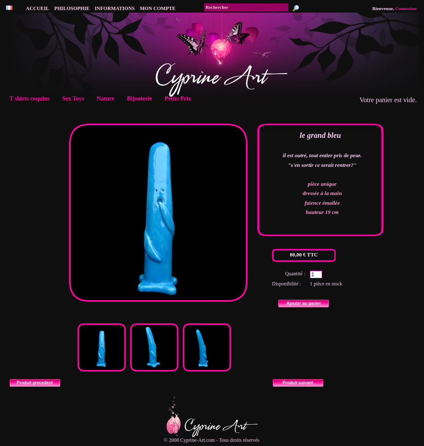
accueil (37, 8)
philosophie (72, 8)
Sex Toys (75, 98)
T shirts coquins (32, 98)
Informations (115, 8)
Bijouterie (142, 98)
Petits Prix (180, 98)
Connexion (406, 8)
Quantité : (295, 274)
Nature (108, 98)
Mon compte (158, 8)
